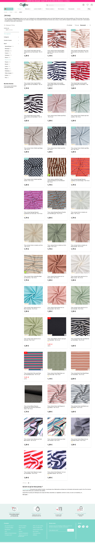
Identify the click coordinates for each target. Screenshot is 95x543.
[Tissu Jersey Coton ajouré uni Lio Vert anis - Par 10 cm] (33, 326)
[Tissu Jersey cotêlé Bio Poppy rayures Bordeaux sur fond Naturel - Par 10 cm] (57, 167)
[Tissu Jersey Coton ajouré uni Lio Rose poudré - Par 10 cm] (57, 295)
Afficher (25, 483)
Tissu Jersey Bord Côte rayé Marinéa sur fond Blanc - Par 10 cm (80, 339)
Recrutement (7, 529)
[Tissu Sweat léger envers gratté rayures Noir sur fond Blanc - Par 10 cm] (33, 103)
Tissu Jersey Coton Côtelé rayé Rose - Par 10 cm (57, 116)
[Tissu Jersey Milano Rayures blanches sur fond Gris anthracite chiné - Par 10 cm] (33, 394)
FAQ (20, 529)
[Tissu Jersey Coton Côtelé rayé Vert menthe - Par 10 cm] (80, 103)
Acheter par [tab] (6, 28)
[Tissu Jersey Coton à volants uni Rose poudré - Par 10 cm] (80, 233)
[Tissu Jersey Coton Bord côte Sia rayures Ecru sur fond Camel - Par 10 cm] (33, 38)
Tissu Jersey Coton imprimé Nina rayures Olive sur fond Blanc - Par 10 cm (33, 84)
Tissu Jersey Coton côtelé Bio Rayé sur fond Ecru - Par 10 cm (32, 277)
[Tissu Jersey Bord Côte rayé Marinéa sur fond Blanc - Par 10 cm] (80, 326)
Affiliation (35, 535)
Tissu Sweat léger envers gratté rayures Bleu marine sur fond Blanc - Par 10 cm (57, 84)
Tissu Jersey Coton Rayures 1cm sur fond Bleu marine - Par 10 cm (57, 472)
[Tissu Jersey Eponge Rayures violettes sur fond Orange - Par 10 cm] (80, 167)
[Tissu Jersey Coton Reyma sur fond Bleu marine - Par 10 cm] (33, 427)
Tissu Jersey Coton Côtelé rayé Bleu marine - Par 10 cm (33, 180)
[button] (83, 4)
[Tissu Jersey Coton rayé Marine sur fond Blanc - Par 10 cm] (80, 394)
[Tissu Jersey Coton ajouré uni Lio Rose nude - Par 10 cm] (57, 264)
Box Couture (35, 531)
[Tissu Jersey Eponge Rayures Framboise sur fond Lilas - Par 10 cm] (33, 200)
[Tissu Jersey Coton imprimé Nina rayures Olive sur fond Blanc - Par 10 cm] (33, 71)
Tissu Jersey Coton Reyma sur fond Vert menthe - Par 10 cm (56, 440)
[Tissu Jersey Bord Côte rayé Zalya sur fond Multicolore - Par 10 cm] (33, 361)
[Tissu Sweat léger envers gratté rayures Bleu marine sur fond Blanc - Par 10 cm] (57, 71)
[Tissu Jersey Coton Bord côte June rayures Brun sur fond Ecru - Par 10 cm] (80, 38)
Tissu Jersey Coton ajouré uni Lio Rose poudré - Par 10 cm (56, 308)
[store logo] (23, 4)
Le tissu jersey (26, 489)
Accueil (5, 12)
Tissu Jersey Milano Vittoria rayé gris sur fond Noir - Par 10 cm (57, 339)
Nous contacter (22, 527)
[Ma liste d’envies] (87, 4)
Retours (20, 531)
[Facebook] (79, 526)
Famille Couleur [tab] (8, 40)
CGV (6, 531)
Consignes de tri (8, 535)
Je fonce (67, 1)
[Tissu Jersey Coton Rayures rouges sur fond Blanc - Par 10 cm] (33, 460)
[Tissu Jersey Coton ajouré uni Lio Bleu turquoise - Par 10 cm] (33, 295)
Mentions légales (22, 525)
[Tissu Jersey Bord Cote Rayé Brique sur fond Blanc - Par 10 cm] (80, 361)
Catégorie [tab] (6, 37)
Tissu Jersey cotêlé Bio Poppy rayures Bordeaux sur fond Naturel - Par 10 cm (56, 181)
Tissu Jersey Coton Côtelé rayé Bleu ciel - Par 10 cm (80, 149)
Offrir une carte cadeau (38, 525)
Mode (16, 12)
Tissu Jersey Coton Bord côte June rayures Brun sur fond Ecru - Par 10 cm (79, 52)
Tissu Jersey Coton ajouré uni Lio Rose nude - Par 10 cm (56, 277)
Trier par (77, 25)
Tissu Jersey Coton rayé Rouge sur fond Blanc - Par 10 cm (56, 407)
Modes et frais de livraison (10, 533)
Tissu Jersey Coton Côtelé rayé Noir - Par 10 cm (57, 149)
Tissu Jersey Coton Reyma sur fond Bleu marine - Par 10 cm (33, 440)
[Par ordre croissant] (90, 25)
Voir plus (25, 494)
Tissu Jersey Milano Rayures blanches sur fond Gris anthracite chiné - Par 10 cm (32, 407)
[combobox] (55, 4)
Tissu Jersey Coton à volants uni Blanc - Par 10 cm (79, 213)
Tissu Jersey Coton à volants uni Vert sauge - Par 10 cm (57, 246)
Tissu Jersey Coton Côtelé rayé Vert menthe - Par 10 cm (80, 116)
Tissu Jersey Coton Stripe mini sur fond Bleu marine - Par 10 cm (79, 440)
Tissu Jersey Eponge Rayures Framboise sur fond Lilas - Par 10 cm (33, 213)
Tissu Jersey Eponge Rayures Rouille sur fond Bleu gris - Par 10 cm (57, 213)
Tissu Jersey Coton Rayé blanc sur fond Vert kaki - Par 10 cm (56, 374)
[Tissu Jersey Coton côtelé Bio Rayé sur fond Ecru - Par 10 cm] (33, 264)
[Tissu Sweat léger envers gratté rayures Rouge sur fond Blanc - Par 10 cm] (80, 71)
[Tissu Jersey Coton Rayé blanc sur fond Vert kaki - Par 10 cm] (57, 361)
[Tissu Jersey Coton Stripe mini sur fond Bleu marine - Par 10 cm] (80, 427)
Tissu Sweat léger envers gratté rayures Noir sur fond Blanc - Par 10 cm (33, 117)
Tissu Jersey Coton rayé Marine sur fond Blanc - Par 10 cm (79, 407)
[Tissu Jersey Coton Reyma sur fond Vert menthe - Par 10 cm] (57, 427)
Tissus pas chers (36, 533)
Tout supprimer (7, 33)
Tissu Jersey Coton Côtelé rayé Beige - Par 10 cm (33, 149)
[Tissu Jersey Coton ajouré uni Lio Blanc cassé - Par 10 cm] (80, 264)
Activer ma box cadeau (38, 529)
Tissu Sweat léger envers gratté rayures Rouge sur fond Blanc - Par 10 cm (79, 84)
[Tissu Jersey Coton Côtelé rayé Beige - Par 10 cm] (33, 136)
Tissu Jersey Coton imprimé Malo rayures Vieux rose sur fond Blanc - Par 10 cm (56, 52)
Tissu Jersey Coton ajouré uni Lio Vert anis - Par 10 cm (32, 339)
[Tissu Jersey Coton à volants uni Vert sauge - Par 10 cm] (57, 233)
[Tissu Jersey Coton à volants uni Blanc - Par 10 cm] (80, 200)
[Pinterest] (87, 526)
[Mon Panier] (91, 4)
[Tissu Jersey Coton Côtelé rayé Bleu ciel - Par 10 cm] (80, 136)
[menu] (47, 9)
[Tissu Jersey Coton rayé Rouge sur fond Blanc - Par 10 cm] (57, 394)
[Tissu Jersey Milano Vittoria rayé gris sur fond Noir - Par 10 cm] (57, 326)
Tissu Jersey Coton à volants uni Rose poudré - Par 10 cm (79, 246)
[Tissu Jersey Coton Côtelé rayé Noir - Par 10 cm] (57, 136)
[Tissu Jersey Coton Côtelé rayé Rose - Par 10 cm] (57, 103)
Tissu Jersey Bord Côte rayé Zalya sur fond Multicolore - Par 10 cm (32, 374)
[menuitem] (19, 9)
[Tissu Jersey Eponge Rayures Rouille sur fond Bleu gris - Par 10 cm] (57, 200)
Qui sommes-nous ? (9, 525)
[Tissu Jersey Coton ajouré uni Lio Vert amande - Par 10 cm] (80, 295)
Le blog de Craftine (9, 527)
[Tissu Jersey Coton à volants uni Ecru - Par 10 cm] (33, 233)
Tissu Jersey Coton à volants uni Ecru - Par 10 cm (33, 246)
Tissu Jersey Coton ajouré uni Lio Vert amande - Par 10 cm (79, 308)
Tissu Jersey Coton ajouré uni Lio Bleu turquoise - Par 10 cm (32, 308)
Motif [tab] (5, 43)
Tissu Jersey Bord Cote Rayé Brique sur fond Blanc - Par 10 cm (80, 374)
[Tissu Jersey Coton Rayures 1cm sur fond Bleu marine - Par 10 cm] (57, 460)
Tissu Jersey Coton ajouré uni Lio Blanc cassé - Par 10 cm (79, 277)
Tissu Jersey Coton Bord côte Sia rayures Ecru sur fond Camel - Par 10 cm (33, 52)
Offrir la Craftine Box (37, 527)
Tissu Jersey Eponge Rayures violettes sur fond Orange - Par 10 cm (80, 180)
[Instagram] (83, 526)
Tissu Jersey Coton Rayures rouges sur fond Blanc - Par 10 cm (33, 472)
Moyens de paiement (23, 533)
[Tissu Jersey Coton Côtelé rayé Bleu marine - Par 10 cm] (33, 167)
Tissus (11, 12)
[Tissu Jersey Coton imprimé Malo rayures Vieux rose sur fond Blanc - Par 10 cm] (57, 38)
